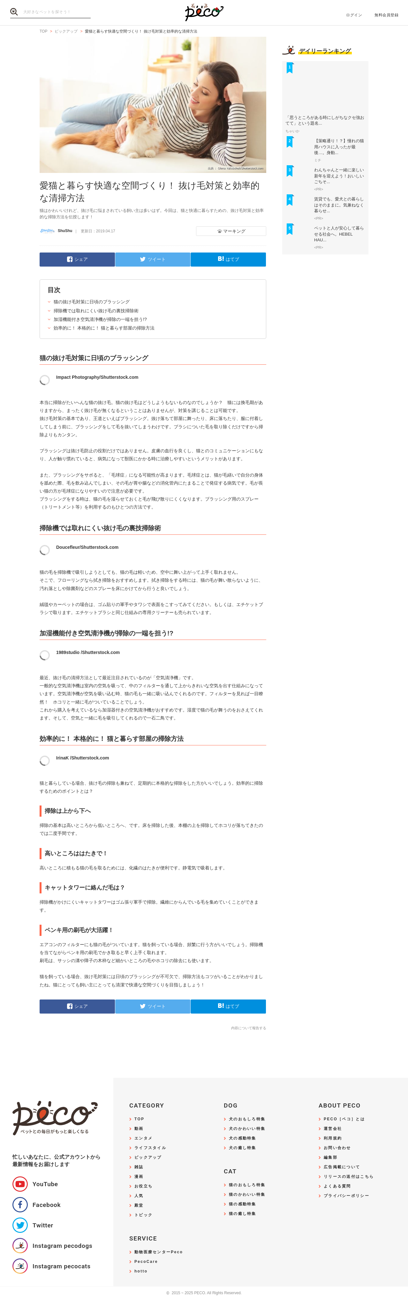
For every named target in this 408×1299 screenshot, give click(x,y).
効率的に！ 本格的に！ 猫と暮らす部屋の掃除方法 (104, 328)
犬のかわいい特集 (247, 1129)
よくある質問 (337, 1186)
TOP (139, 1119)
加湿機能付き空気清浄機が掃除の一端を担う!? (100, 319)
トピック (143, 1215)
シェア (81, 259)
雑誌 (139, 1167)
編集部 (330, 1157)
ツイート (157, 259)
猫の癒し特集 (242, 1214)
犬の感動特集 (242, 1138)
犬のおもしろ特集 (247, 1119)
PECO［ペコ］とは (344, 1119)
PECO (204, 13)
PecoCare (146, 1262)
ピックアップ (148, 1157)
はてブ (232, 259)
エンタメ (143, 1138)
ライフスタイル (150, 1148)
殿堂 (139, 1205)
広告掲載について (342, 1167)
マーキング (234, 231)
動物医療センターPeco (158, 1252)
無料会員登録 (386, 15)
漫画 (139, 1177)
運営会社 (333, 1129)
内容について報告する (248, 1028)
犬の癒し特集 (242, 1148)
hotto (140, 1271)
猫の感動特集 (242, 1204)
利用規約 (333, 1138)
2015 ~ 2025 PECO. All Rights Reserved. (204, 1293)
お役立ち (143, 1186)
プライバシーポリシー (346, 1196)
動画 (139, 1129)
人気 (139, 1196)
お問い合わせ (337, 1148)
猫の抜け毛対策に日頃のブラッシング (92, 301)
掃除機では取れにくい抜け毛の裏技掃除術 (96, 310)
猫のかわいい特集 (247, 1195)
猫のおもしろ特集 (247, 1185)
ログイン (354, 15)
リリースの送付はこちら (349, 1177)
